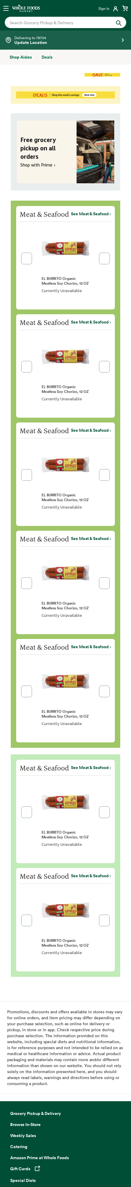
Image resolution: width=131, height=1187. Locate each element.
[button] (26, 258)
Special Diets (23, 1180)
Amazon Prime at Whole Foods (39, 1158)
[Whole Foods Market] (26, 8)
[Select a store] (65, 40)
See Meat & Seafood (90, 214)
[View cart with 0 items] (125, 8)
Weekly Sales (23, 1136)
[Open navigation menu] (6, 8)
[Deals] (47, 57)
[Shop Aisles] (21, 57)
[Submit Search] (118, 22)
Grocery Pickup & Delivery (35, 1113)
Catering (18, 1147)
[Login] (108, 8)
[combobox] (60, 22)
